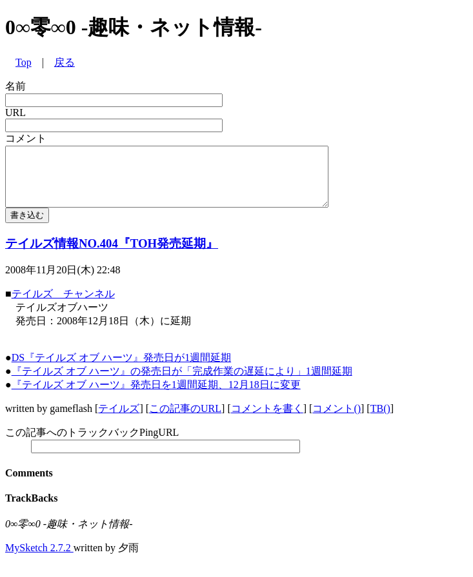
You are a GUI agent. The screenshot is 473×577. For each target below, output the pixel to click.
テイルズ (118, 420)
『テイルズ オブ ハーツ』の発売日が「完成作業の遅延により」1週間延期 (182, 382)
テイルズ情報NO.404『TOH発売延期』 (111, 255)
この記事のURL (185, 420)
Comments (29, 484)
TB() (380, 420)
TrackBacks (31, 509)
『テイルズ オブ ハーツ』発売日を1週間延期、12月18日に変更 (156, 396)
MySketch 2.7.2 (39, 559)
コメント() (336, 420)
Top (23, 62)
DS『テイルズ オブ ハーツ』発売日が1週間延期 (121, 369)
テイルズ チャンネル (63, 305)
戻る (64, 62)
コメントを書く (267, 420)
